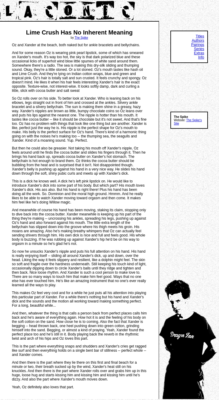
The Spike (81, 37)
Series (199, 49)
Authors (198, 40)
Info (201, 57)
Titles (200, 36)
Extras (199, 53)
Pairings (197, 45)
